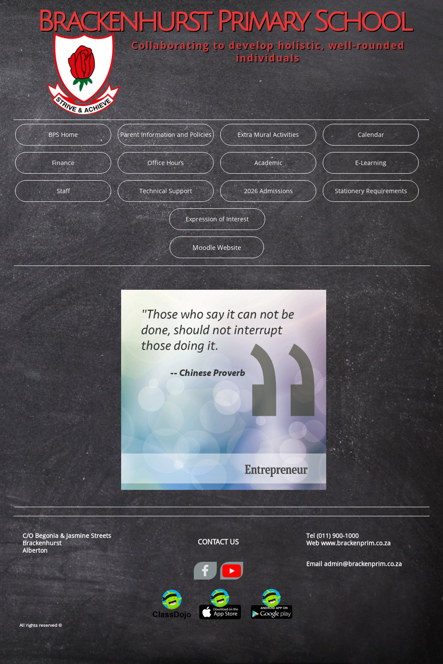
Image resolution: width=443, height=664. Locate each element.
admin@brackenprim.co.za (363, 564)
